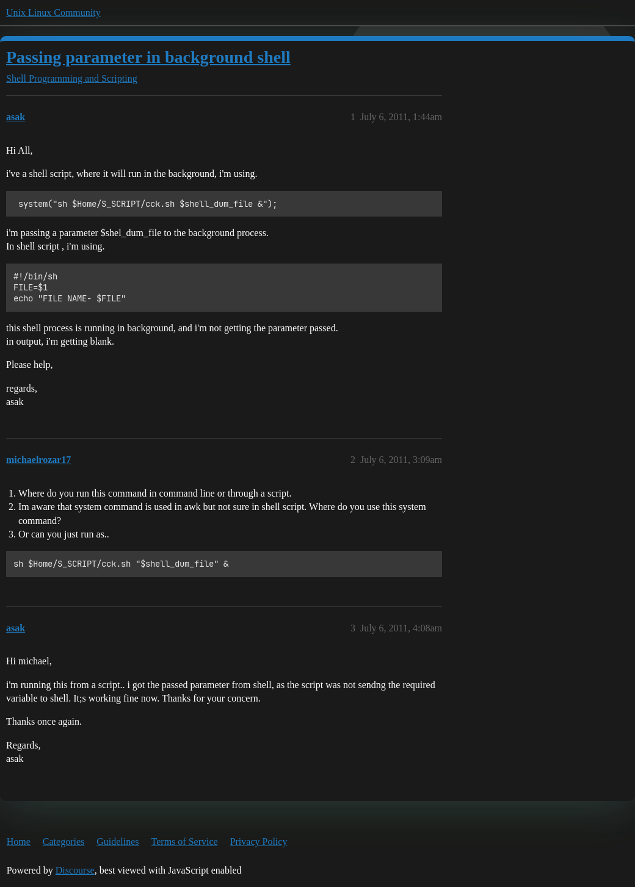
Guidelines (117, 841)
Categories (63, 841)
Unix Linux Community (53, 12)
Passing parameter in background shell (148, 57)
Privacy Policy (259, 841)
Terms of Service (184, 841)
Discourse (75, 870)
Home (19, 841)
